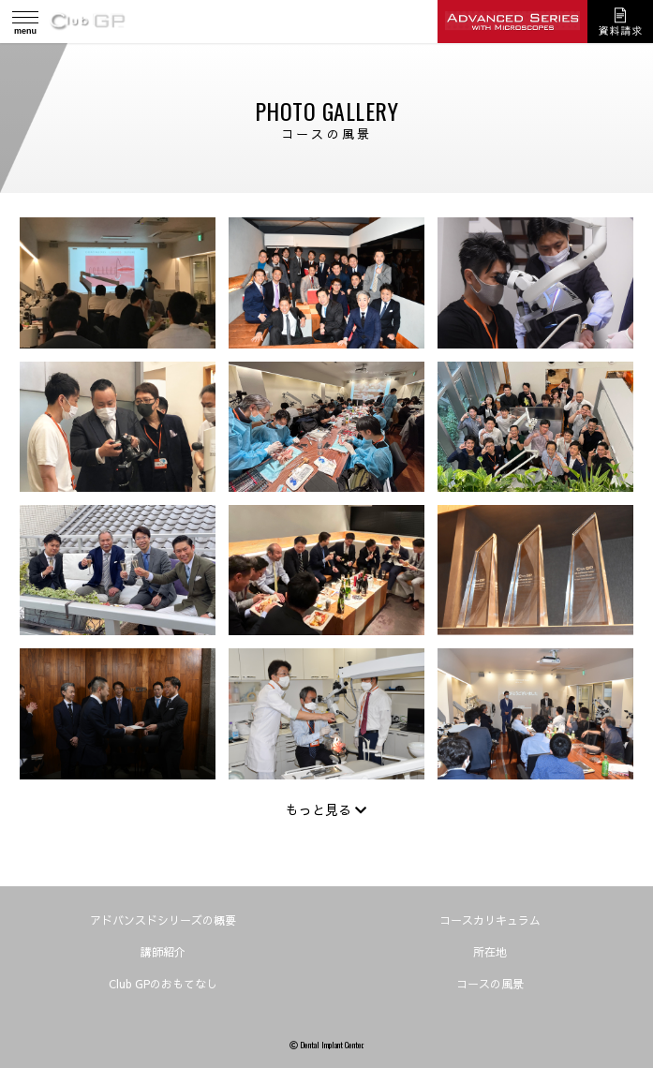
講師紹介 (163, 951)
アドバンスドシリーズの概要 (163, 919)
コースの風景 (490, 983)
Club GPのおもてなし (163, 983)
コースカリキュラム (490, 919)
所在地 (490, 951)
